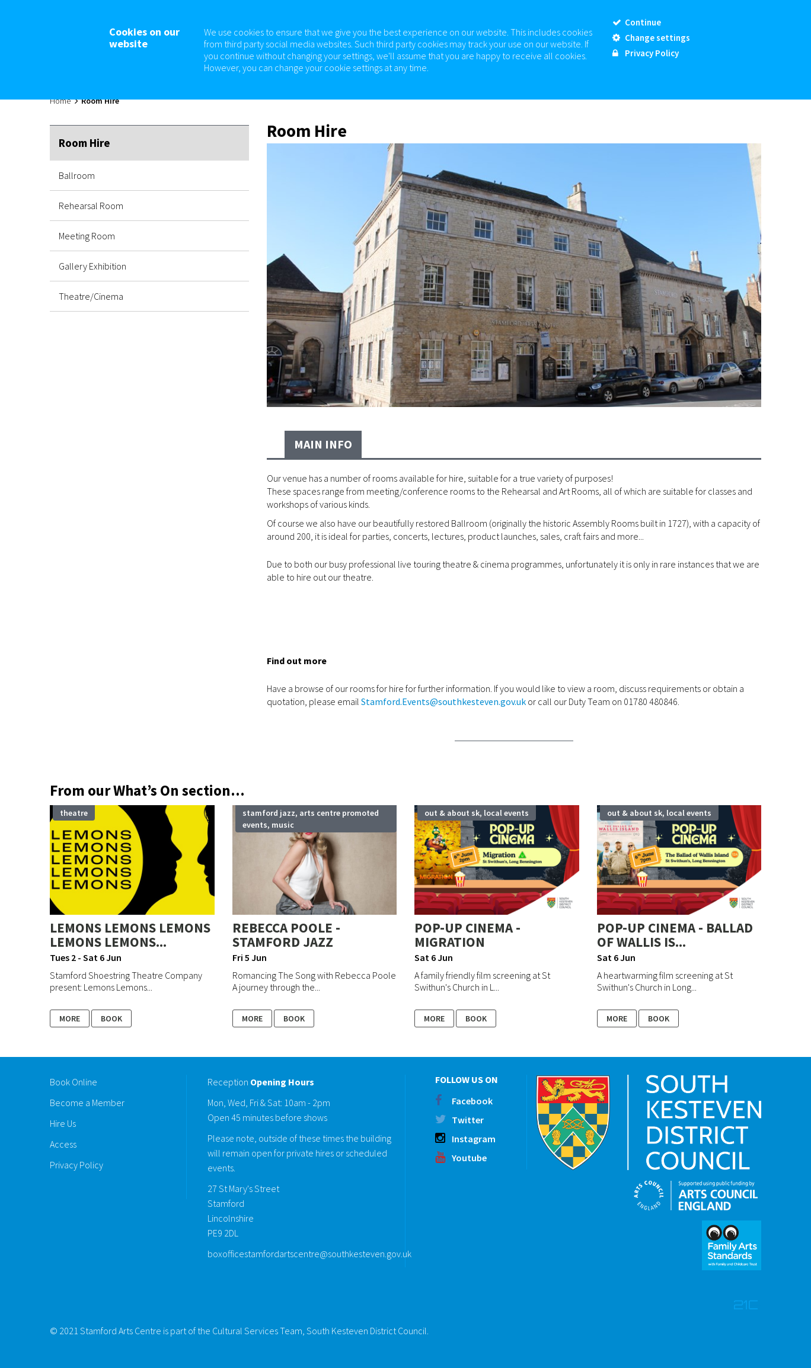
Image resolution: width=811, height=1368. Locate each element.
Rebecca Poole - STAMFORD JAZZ (286, 934)
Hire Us (63, 1123)
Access (63, 1144)
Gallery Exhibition (92, 266)
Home (60, 100)
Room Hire (84, 143)
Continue (636, 22)
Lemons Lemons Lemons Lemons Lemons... (130, 934)
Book (111, 1018)
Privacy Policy (76, 1165)
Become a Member (87, 1103)
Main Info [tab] (323, 444)
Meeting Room (87, 236)
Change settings (651, 37)
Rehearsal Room (91, 206)
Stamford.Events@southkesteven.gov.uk (443, 701)
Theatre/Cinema (91, 296)
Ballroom (77, 175)
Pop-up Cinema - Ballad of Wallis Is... (675, 934)
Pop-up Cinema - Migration (467, 934)
